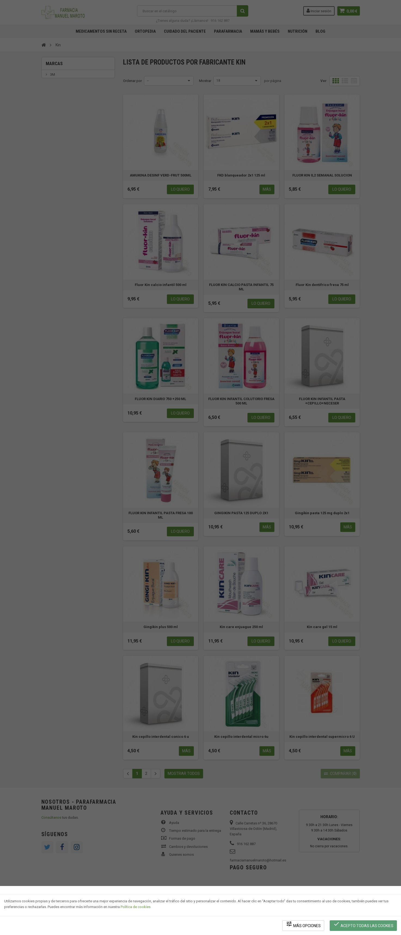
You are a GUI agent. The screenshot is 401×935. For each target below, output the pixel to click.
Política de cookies (136, 906)
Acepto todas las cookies (363, 924)
